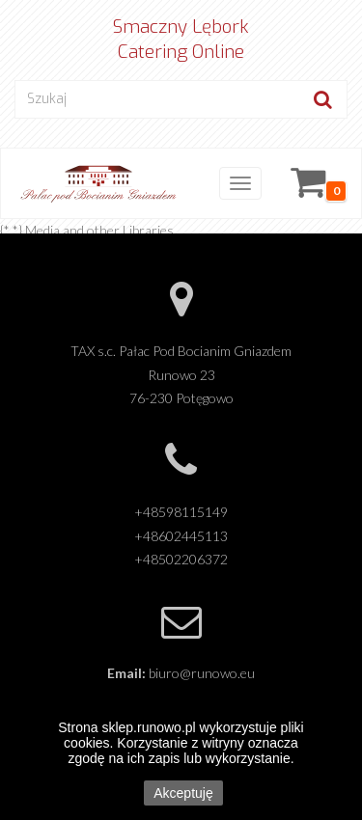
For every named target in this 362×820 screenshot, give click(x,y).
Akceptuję (182, 793)
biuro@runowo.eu (202, 673)
